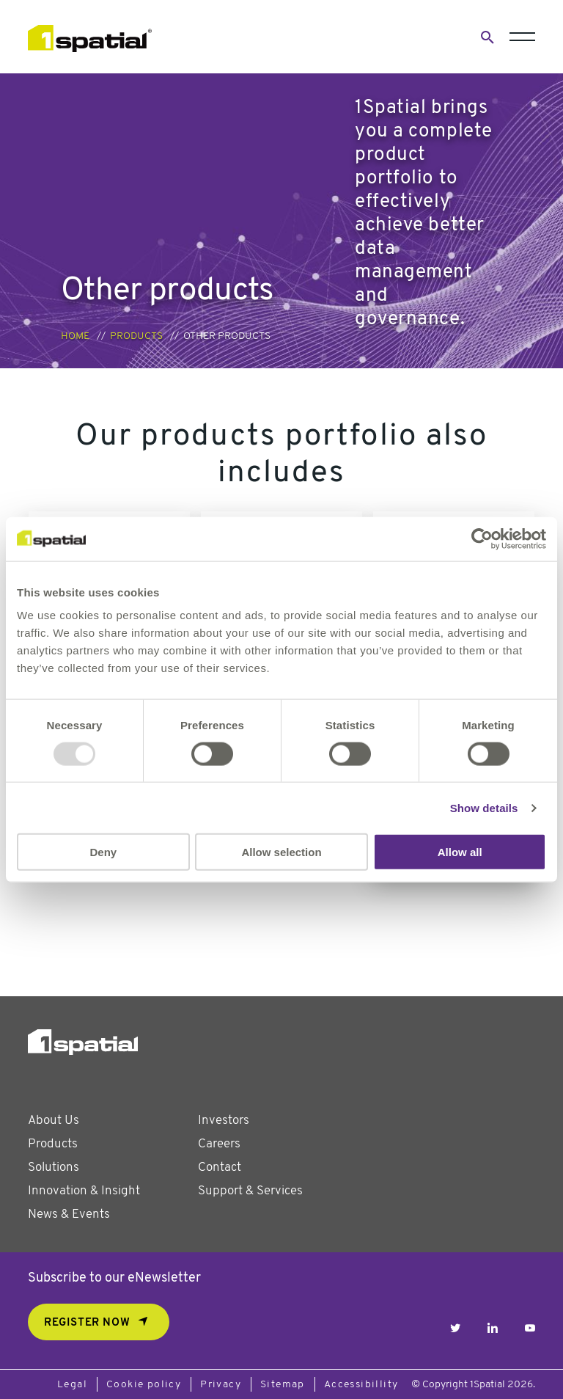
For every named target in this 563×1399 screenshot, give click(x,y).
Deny (103, 852)
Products (136, 336)
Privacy (220, 1384)
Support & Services (250, 1191)
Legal (72, 1384)
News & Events (69, 1214)
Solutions (53, 1167)
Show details (484, 807)
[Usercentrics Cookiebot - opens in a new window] (482, 538)
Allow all (460, 852)
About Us (53, 1120)
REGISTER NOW (87, 1323)
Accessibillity (361, 1384)
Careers (219, 1144)
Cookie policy (143, 1384)
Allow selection (281, 852)
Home (75, 336)
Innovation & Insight (84, 1191)
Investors (223, 1120)
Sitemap (282, 1384)
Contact (219, 1167)
